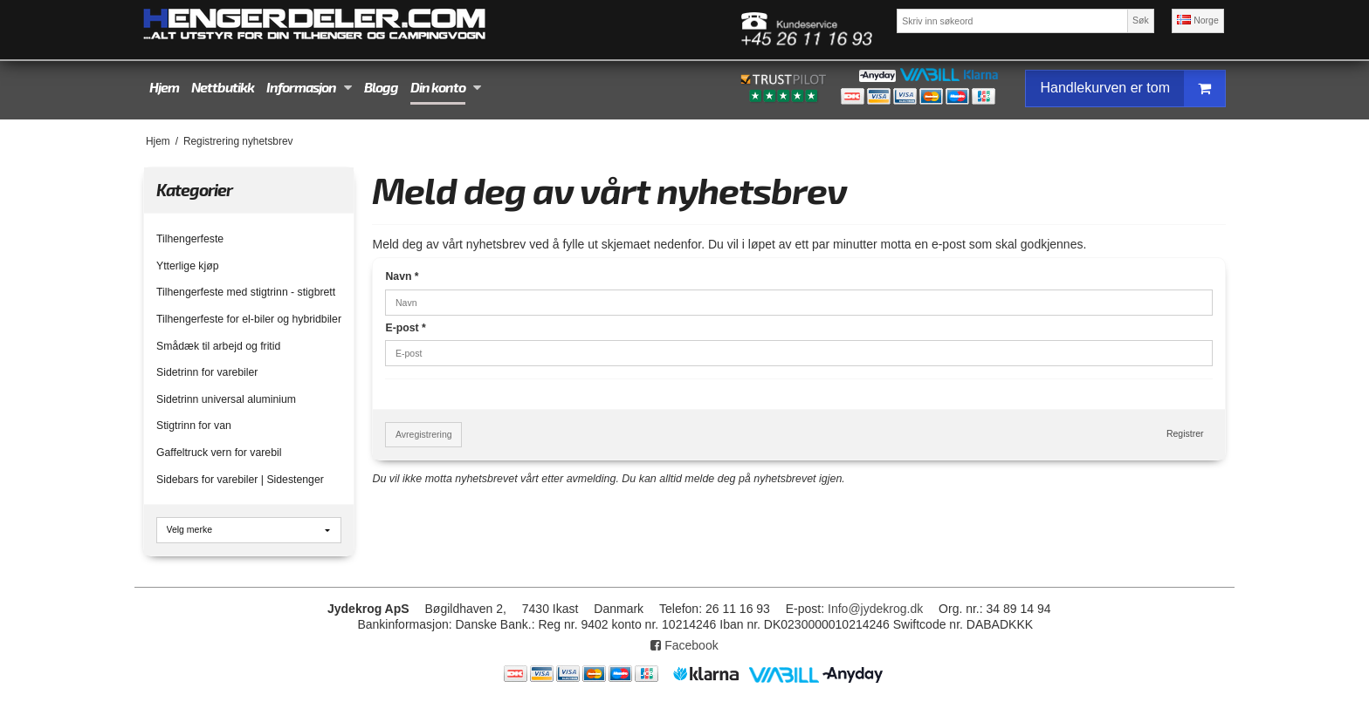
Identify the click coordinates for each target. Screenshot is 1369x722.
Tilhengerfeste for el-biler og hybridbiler (248, 319)
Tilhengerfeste (190, 239)
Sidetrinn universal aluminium (226, 399)
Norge (1198, 20)
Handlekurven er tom (1132, 88)
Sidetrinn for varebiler (207, 372)
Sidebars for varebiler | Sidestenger (240, 479)
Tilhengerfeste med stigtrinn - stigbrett (245, 292)
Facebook (684, 645)
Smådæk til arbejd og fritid (218, 346)
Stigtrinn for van (193, 425)
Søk (1140, 20)
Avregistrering (424, 434)
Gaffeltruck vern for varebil (218, 452)
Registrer (1185, 433)
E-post (405, 328)
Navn (401, 276)
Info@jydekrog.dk (875, 609)
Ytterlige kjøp (187, 266)
